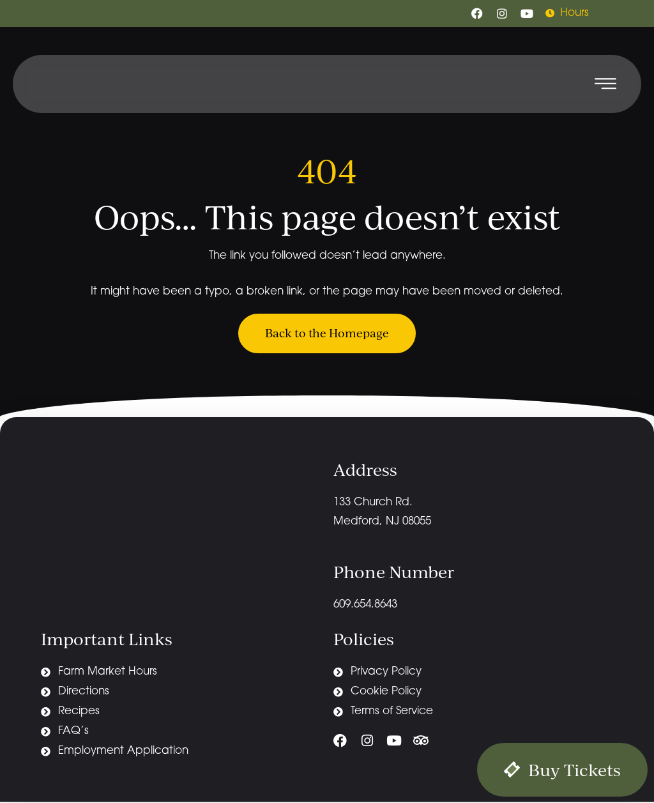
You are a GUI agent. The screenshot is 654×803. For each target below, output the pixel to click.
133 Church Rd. (374, 503)
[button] (605, 84)
